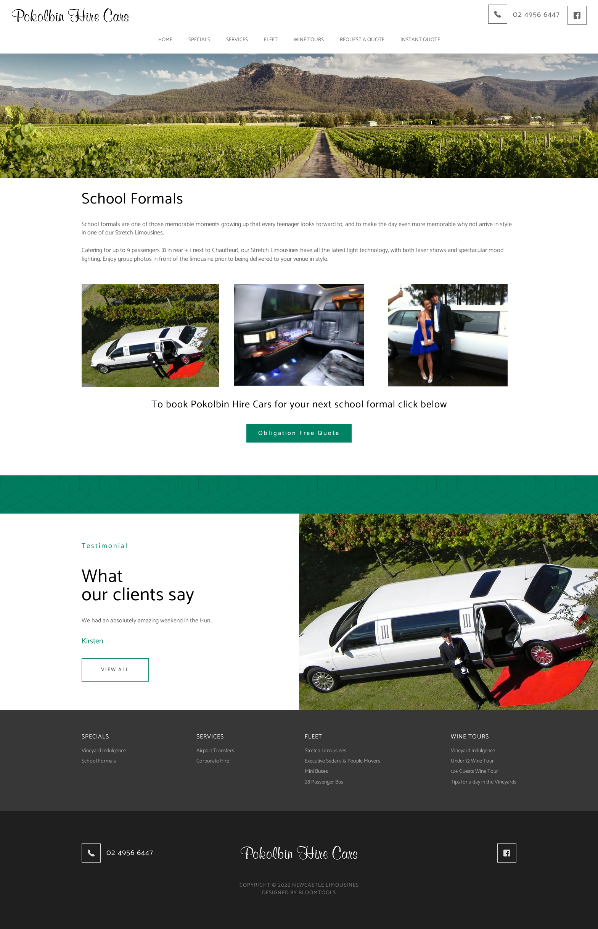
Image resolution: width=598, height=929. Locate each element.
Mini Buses (316, 771)
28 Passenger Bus (324, 782)
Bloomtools (317, 893)
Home (165, 40)
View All (115, 670)
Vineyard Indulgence (104, 750)
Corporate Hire (212, 761)
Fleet (271, 40)
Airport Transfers (215, 750)
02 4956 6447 (536, 14)
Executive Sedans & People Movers (342, 761)
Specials (199, 40)
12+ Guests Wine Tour (474, 771)
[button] (299, 433)
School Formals (99, 761)
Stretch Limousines (325, 750)
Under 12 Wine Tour (472, 761)
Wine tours (309, 40)
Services (237, 40)
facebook (577, 15)
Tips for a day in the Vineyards (483, 782)
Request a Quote (362, 40)
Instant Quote (420, 40)
